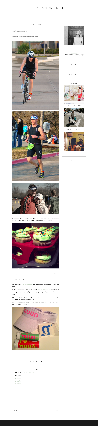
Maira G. (58, 422)
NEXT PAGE (15, 410)
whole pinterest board (27, 284)
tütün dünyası (18, 380)
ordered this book (19, 273)
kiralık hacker (18, 378)
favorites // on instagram (74, 105)
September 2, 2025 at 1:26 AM (29, 372)
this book (18, 30)
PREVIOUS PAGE (55, 410)
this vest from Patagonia (44, 289)
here (56, 297)
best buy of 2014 (74, 152)
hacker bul (17, 377)
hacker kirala (18, 383)
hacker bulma (18, 381)
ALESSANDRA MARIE (49, 8)
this (22, 283)
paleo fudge (22, 278)
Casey (42, 297)
